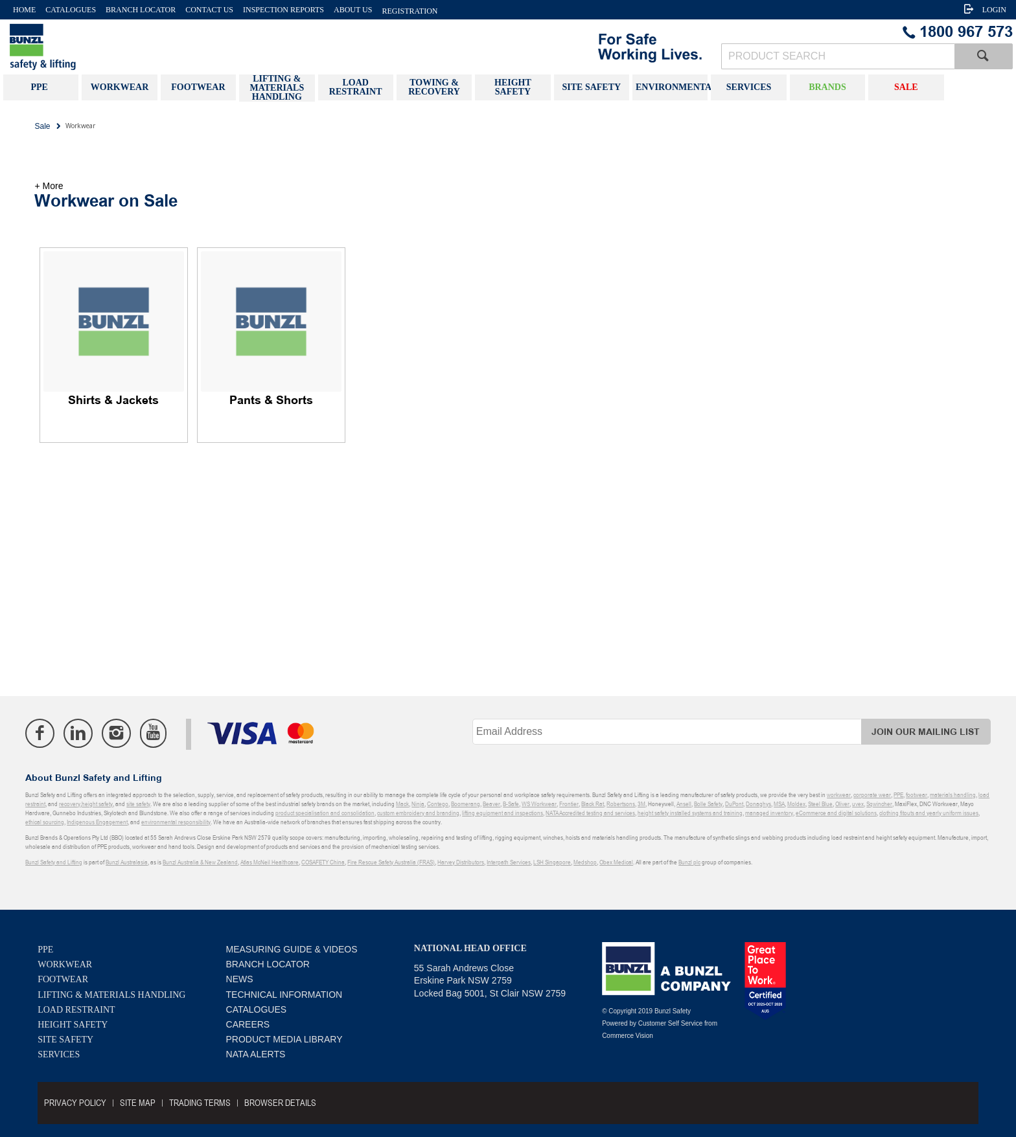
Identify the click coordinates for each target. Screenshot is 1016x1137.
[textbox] (837, 56)
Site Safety (65, 1039)
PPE (45, 949)
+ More (48, 186)
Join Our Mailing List (926, 731)
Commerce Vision (627, 1035)
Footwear (63, 979)
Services (59, 1054)
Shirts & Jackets (113, 401)
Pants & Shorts (271, 401)
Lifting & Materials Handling (111, 995)
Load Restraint (76, 1010)
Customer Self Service (670, 1023)
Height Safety (73, 1025)
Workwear (65, 964)
